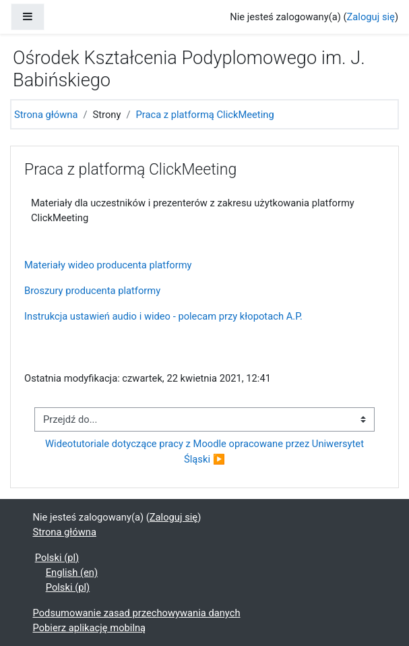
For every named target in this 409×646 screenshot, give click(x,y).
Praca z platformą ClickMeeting (204, 115)
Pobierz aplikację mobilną (89, 628)
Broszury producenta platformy (92, 291)
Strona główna (45, 115)
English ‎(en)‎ (72, 572)
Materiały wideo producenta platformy (108, 265)
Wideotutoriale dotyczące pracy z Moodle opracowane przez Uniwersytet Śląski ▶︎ (206, 451)
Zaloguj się (371, 17)
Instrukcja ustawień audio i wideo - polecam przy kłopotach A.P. (163, 316)
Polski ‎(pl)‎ (57, 558)
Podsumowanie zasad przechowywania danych (137, 613)
